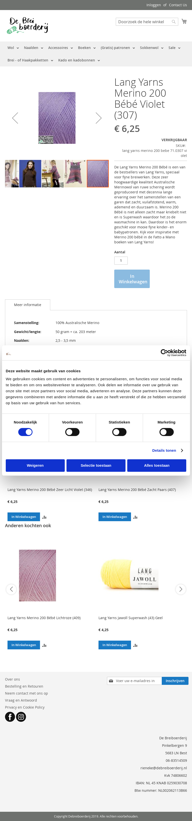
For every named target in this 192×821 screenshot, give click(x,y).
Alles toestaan (157, 465)
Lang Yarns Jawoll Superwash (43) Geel (130, 617)
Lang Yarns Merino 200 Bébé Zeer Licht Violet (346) (50, 489)
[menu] (96, 53)
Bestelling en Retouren (24, 686)
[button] (15, 117)
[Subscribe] (175, 681)
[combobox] (147, 22)
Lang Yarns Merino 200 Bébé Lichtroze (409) (44, 617)
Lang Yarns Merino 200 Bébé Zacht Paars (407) (137, 489)
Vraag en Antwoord (21, 700)
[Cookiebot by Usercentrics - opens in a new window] (164, 353)
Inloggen (153, 4)
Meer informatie (27, 304)
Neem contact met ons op (26, 693)
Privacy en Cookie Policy (24, 707)
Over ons (12, 679)
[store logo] (27, 25)
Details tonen (164, 450)
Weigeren (35, 465)
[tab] (27, 304)
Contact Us (178, 4)
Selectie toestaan (96, 465)
